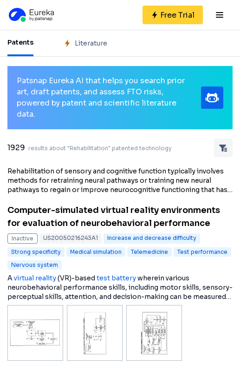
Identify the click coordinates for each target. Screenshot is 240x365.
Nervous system (34, 264)
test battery (116, 278)
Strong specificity (36, 251)
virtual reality (35, 278)
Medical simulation (96, 251)
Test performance (202, 251)
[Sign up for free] (173, 15)
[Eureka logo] (30, 15)
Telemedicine (149, 251)
